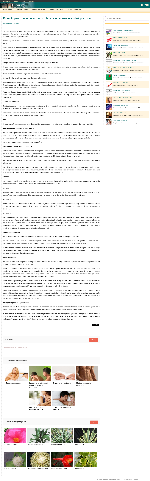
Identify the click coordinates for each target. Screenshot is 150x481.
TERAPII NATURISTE (38, 10)
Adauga (93, 340)
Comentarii (16, 23)
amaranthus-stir (10, 468)
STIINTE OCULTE (22, 10)
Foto (23, 1)
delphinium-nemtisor (59, 468)
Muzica (16, 1)
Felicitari (31, 1)
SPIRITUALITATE (7, 10)
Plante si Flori (6, 1)
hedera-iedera (80, 468)
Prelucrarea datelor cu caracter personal (108, 479)
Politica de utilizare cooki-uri (130, 479)
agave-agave (80, 444)
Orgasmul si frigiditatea (61, 383)
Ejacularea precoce (13, 383)
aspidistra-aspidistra (35, 444)
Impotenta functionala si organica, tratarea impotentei (38, 385)
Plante (94, 422)
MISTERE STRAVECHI (56, 10)
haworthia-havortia (58, 444)
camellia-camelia (10, 444)
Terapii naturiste (7, 23)
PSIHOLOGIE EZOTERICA (75, 10)
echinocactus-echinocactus (38, 468)
